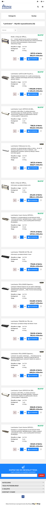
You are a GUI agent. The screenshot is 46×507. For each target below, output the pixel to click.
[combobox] (9, 30)
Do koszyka (32, 59)
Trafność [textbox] (4, 30)
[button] (42, 1)
